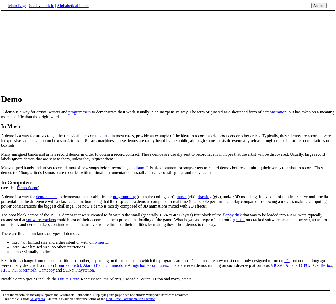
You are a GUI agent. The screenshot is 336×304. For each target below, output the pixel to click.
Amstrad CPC (297, 265)
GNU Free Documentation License (130, 299)
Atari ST (90, 265)
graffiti (239, 220)
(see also (9, 188)
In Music (11, 126)
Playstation (84, 270)
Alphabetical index (72, 5)
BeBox (326, 265)
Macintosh (27, 270)
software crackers (41, 220)
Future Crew (68, 279)
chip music (98, 242)
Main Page (17, 5)
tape (98, 136)
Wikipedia (37, 299)
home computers (154, 265)
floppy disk (232, 215)
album (139, 168)
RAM (291, 215)
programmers (79, 112)
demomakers (46, 196)
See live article (41, 5)
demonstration (275, 112)
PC (287, 260)
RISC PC (9, 270)
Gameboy (47, 270)
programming (124, 196)
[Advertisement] (45, 52)
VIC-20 (277, 265)
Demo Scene (27, 188)
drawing (204, 196)
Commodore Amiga (122, 265)
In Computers (16, 182)
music (181, 196)
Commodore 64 (68, 265)
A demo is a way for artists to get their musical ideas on (48, 136)
